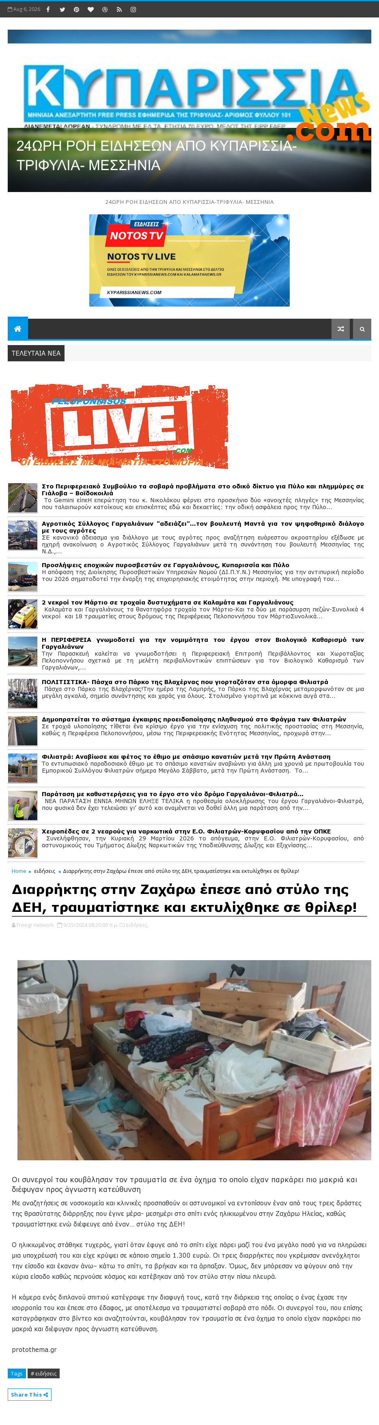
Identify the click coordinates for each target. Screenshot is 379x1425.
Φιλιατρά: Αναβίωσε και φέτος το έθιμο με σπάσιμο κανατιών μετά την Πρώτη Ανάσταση (186, 756)
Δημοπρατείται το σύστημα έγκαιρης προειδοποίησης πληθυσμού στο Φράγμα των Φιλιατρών (194, 719)
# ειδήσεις (43, 1373)
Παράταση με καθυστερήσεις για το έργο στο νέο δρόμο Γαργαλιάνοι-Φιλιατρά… (173, 793)
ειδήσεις (44, 870)
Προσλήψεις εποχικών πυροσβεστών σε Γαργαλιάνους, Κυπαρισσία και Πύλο (165, 564)
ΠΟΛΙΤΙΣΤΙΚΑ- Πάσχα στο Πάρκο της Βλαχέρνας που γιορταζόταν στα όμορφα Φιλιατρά (185, 681)
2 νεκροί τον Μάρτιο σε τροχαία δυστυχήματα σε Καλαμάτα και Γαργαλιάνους (167, 602)
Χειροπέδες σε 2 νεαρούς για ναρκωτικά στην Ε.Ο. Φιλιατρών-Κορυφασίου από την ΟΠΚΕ (186, 831)
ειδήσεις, (137, 924)
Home (19, 870)
